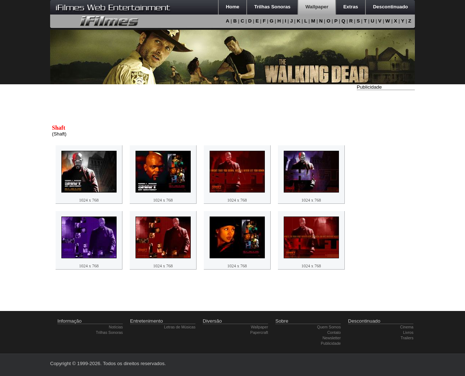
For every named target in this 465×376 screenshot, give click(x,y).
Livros (408, 332)
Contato (334, 332)
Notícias (116, 327)
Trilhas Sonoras (109, 332)
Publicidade (331, 343)
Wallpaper (259, 327)
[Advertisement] (386, 201)
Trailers (407, 338)
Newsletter (332, 338)
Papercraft (259, 332)
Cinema (406, 327)
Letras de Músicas (179, 327)
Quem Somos (329, 327)
